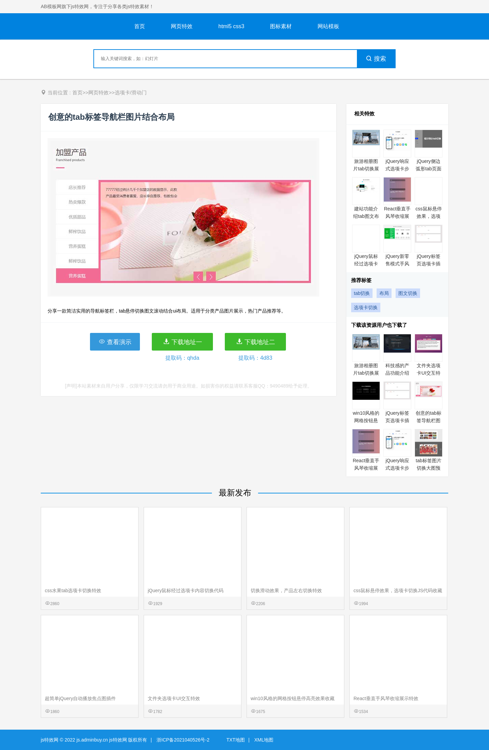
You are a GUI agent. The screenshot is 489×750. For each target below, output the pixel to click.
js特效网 (49, 740)
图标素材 (281, 26)
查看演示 (114, 341)
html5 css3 (231, 26)
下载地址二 (255, 341)
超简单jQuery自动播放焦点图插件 (80, 698)
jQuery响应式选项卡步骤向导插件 (397, 168)
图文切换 (407, 293)
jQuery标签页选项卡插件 (428, 264)
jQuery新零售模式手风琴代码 (397, 264)
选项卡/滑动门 (131, 92)
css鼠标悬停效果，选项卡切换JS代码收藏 (398, 590)
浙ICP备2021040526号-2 (183, 740)
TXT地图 (236, 740)
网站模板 (328, 26)
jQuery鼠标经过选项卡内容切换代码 (185, 590)
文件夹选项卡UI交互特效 (428, 373)
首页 (139, 26)
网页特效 (182, 26)
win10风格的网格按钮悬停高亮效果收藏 (292, 698)
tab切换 (362, 293)
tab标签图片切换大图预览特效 (428, 468)
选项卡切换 (366, 307)
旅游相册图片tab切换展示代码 (366, 168)
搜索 (376, 58)
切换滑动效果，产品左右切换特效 (286, 590)
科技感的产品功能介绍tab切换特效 (397, 373)
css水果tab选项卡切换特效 (73, 590)
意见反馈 (474, 728)
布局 (384, 293)
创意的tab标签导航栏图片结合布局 (428, 420)
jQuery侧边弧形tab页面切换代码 (428, 168)
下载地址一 (182, 341)
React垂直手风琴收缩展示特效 (397, 216)
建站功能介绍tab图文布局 (366, 216)
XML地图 (264, 740)
